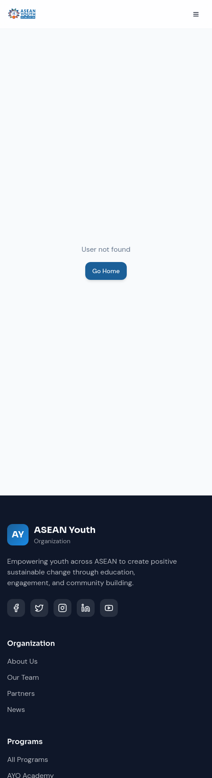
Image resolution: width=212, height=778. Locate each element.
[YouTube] (109, 608)
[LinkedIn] (86, 608)
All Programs (27, 759)
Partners (21, 693)
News (16, 709)
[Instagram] (62, 608)
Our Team (23, 677)
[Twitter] (39, 608)
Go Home (106, 271)
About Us (22, 661)
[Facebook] (16, 608)
